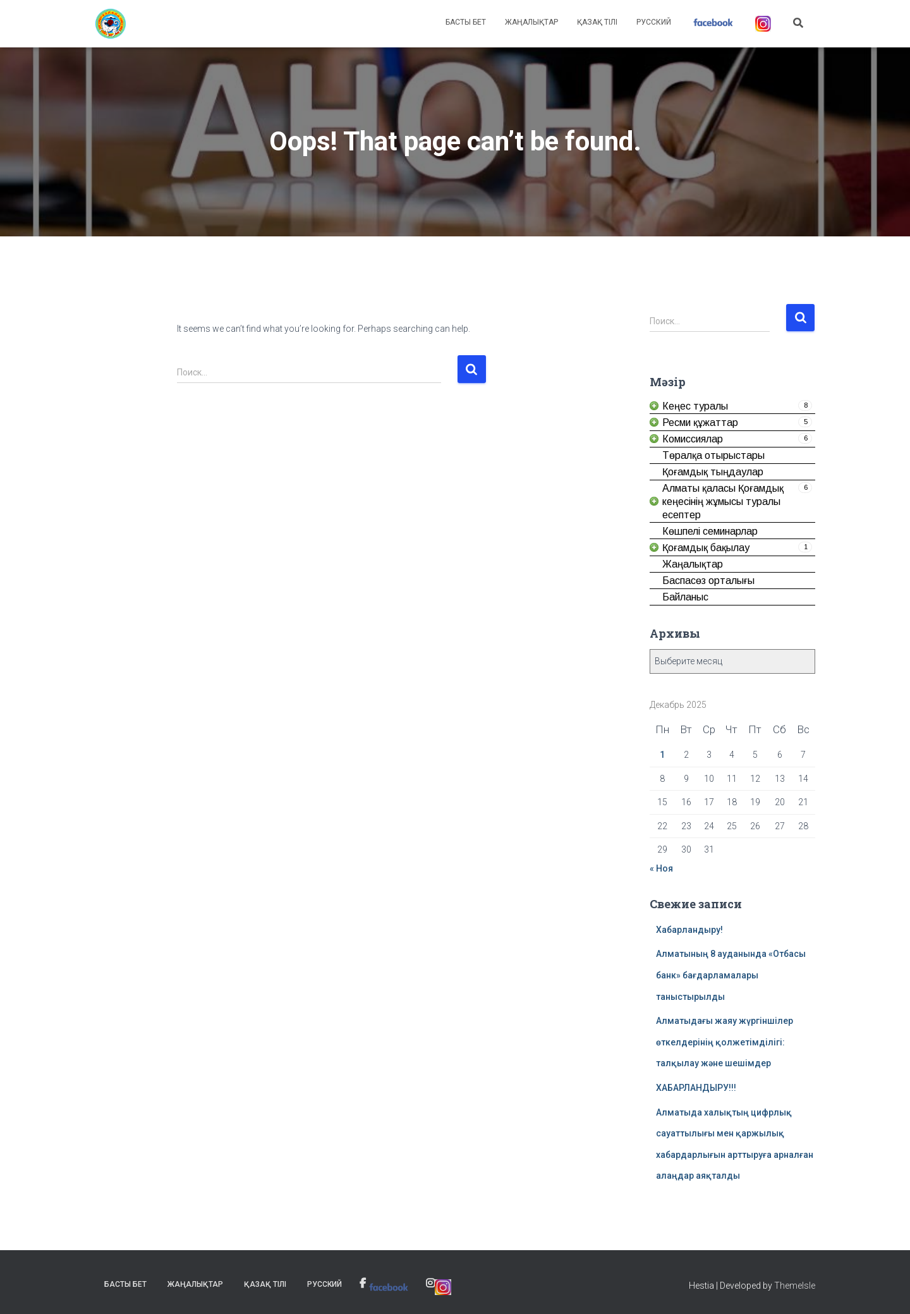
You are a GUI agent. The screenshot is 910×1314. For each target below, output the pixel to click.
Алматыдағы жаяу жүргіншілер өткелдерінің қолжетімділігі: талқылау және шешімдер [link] (724, 1042)
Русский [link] (653, 22)
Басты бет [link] (466, 22)
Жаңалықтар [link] (531, 22)
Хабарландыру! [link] (689, 930)
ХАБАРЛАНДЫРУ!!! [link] (696, 1088)
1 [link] (662, 755)
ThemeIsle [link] (794, 1286)
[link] (110, 24)
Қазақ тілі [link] (597, 22)
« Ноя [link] (661, 868)
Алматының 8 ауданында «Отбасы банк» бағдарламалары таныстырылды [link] (731, 975)
